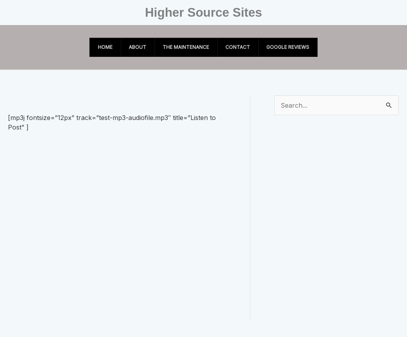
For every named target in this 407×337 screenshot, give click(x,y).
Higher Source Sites (203, 12)
